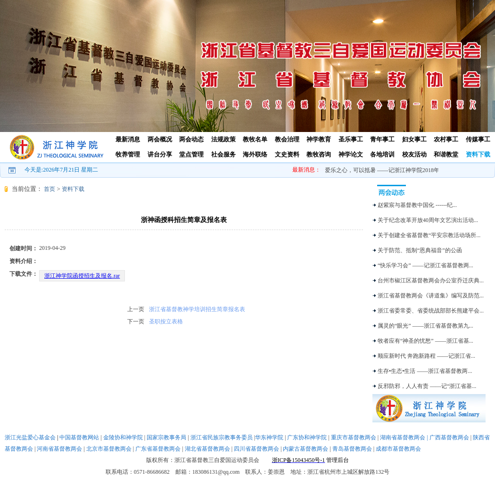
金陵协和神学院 (123, 437)
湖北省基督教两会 (207, 448)
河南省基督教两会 (59, 448)
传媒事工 (478, 139)
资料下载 (478, 154)
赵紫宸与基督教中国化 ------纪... (417, 205)
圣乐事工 (350, 139)
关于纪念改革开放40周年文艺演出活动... (428, 220)
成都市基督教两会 (398, 448)
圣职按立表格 (166, 321)
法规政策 (223, 139)
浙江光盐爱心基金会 (30, 437)
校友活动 (414, 154)
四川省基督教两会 (256, 448)
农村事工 (446, 139)
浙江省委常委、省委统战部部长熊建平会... (431, 310)
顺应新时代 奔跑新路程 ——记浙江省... (426, 356)
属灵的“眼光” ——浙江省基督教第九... (425, 325)
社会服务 (223, 154)
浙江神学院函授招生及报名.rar (82, 275)
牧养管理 (128, 154)
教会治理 (287, 139)
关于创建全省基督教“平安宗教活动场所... (429, 235)
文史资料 (287, 154)
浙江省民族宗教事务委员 (221, 437)
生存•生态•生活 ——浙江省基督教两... (425, 371)
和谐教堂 (446, 154)
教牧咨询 (318, 154)
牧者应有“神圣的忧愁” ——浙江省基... (425, 341)
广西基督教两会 (449, 437)
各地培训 (382, 154)
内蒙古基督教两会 (305, 448)
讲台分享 (160, 154)
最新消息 (128, 139)
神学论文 (350, 154)
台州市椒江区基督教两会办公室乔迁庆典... (431, 280)
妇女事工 (414, 139)
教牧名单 (255, 139)
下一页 (135, 321)
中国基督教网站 (79, 437)
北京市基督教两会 (109, 448)
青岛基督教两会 (352, 448)
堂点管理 (191, 154)
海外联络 (255, 154)
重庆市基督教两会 (353, 437)
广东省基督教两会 (158, 448)
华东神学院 (269, 437)
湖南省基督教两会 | (404, 437)
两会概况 (160, 139)
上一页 (135, 309)
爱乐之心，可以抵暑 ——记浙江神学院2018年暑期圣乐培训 (399, 170)
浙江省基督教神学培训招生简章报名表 (197, 309)
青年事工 (382, 139)
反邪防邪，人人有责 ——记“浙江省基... (427, 386)
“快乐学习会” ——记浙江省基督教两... (425, 265)
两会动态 (191, 139)
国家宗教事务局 (166, 437)
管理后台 (337, 460)
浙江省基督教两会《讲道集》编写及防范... (431, 295)
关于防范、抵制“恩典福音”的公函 (420, 250)
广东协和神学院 (307, 437)
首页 (49, 189)
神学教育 (318, 139)
